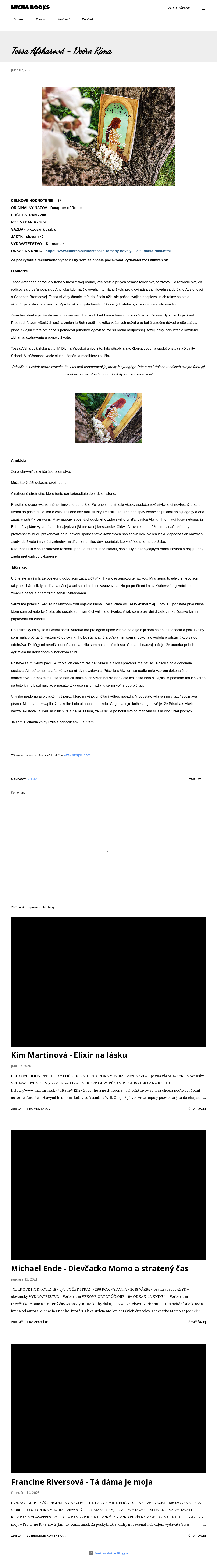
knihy (32, 779)
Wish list (61, 19)
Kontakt (84, 19)
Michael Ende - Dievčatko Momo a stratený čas (99, 1268)
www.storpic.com (77, 755)
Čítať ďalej (197, 1109)
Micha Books (30, 8)
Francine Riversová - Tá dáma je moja (82, 1482)
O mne (38, 19)
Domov (16, 19)
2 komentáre (37, 1322)
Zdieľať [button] (195, 779)
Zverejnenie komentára (46, 1535)
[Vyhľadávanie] (179, 8)
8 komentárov (38, 1109)
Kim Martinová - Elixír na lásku (69, 1055)
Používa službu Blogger (108, 1553)
